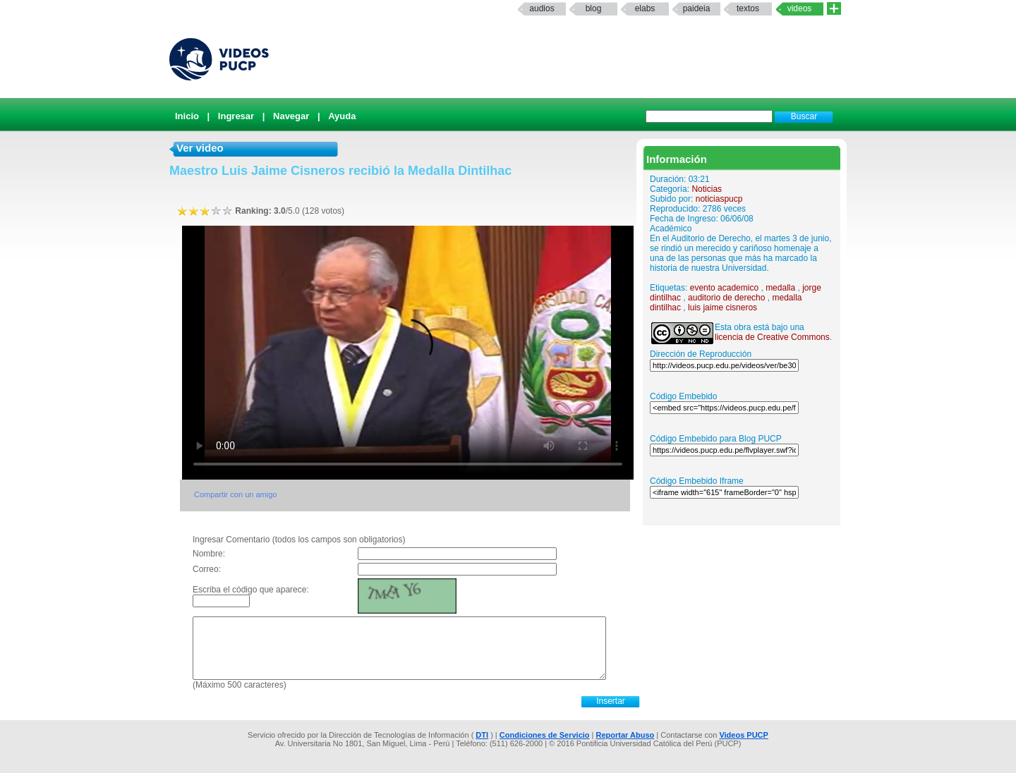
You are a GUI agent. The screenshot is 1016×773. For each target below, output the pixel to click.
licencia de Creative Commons (772, 337)
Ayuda (342, 116)
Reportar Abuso (625, 735)
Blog (594, 8)
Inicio (187, 116)
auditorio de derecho (726, 298)
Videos (799, 8)
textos (748, 8)
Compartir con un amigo (235, 494)
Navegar (291, 116)
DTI (482, 735)
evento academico (724, 288)
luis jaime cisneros (722, 307)
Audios (541, 8)
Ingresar (236, 116)
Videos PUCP (743, 735)
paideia (696, 8)
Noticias (706, 189)
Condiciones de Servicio (545, 735)
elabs (645, 8)
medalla (780, 288)
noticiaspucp (719, 199)
